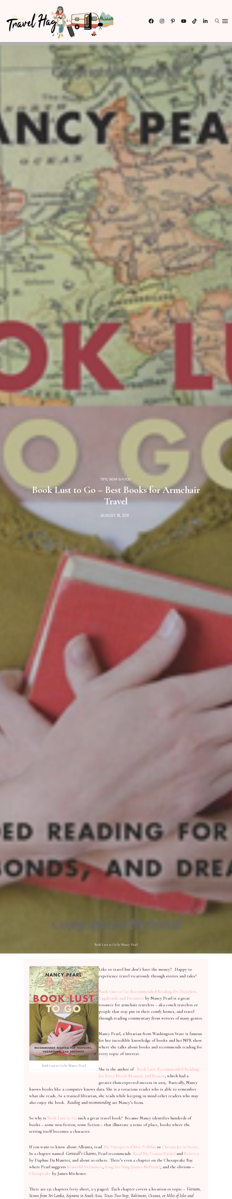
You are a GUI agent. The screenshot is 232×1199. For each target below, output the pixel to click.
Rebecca (191, 1153)
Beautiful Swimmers (85, 1167)
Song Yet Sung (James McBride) (132, 1167)
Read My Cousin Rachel (154, 1153)
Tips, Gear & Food (115, 479)
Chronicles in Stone (180, 1147)
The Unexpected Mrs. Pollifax (129, 1147)
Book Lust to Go (62, 1118)
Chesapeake (40, 1173)
